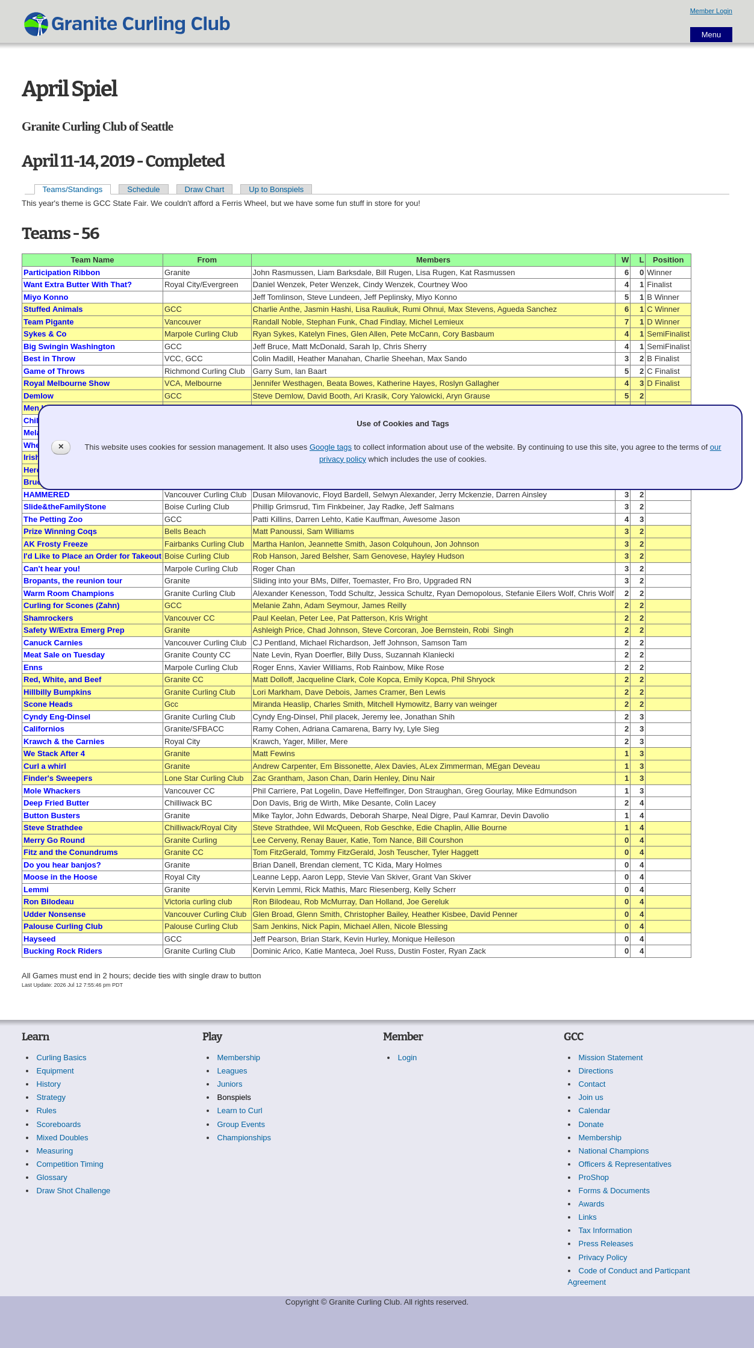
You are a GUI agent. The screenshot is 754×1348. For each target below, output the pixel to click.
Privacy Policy (603, 1257)
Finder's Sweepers (57, 778)
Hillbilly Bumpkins (57, 692)
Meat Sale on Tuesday (64, 654)
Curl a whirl (44, 766)
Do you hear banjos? (62, 864)
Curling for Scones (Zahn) (71, 605)
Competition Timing (70, 1164)
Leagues (232, 1070)
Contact (592, 1084)
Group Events (241, 1124)
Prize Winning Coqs (60, 531)
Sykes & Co (45, 333)
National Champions (614, 1150)
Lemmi (36, 889)
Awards (592, 1203)
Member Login (711, 10)
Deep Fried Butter (56, 802)
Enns (33, 667)
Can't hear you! (51, 568)
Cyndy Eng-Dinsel (56, 716)
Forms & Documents (614, 1190)
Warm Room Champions (68, 593)
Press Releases (606, 1243)
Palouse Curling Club (62, 926)
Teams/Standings (73, 189)
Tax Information (605, 1230)
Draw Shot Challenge (74, 1190)
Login (407, 1057)
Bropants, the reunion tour (72, 580)
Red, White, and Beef (62, 679)
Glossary (52, 1177)
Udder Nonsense (54, 914)
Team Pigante (48, 321)
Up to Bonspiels (276, 189)
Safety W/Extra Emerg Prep (74, 630)
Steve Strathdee (53, 827)
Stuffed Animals (53, 309)
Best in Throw (49, 358)
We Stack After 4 (54, 753)
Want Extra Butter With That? (77, 284)
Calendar (595, 1110)
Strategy (51, 1097)
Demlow (38, 395)
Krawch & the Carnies (63, 741)
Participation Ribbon (61, 272)
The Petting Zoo (53, 519)
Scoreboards (59, 1124)
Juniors (230, 1084)
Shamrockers (48, 618)
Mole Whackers (52, 790)
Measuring (55, 1150)
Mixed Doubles (63, 1137)
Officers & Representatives (625, 1164)
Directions (596, 1070)
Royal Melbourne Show (66, 383)
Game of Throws (54, 371)
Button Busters (51, 815)
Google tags (331, 447)
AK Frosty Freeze (55, 543)
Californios (43, 728)
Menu (711, 34)
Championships (244, 1137)
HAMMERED (46, 494)
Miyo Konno (45, 297)
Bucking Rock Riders (62, 950)
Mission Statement (611, 1057)
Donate (591, 1124)
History (49, 1084)
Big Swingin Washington (69, 346)
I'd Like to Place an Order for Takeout (92, 556)
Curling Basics (62, 1057)
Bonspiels (234, 1097)
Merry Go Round (54, 840)
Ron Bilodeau (48, 901)
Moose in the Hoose (60, 876)
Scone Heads (48, 704)
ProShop (594, 1177)
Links (588, 1217)
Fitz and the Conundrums (70, 852)
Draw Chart (205, 189)
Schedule (143, 189)
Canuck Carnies (53, 642)
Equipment (55, 1070)
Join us (591, 1097)
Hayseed (39, 938)
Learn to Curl (240, 1110)
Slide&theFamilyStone (64, 506)
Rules (47, 1110)
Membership (239, 1057)
